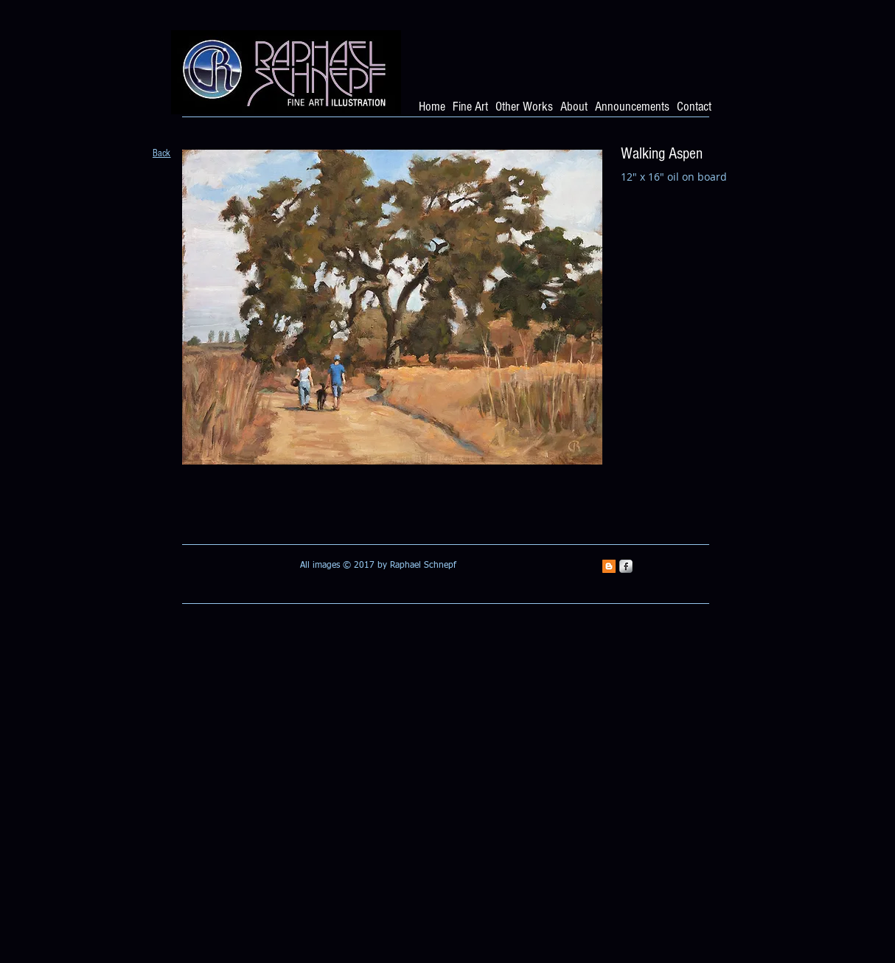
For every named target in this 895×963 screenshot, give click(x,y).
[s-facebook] (626, 566)
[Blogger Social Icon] (609, 566)
